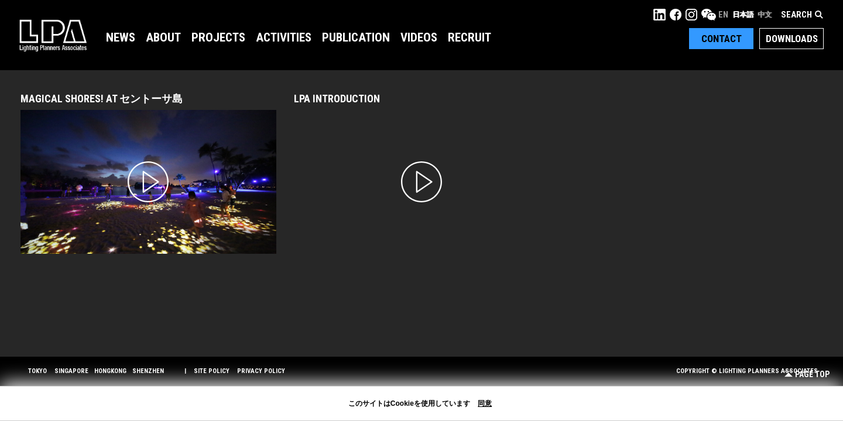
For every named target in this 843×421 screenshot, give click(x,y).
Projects (218, 37)
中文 (765, 15)
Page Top (807, 374)
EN (723, 14)
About (163, 37)
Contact (721, 38)
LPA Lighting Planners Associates (53, 35)
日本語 (742, 15)
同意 (485, 403)
